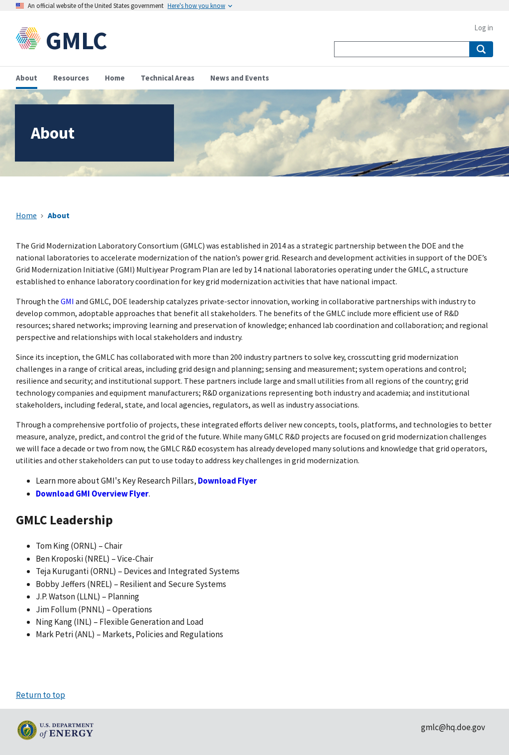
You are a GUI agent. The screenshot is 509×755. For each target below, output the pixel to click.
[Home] (31, 40)
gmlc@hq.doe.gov (453, 727)
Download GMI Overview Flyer (92, 493)
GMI (67, 301)
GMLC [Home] (76, 40)
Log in (483, 27)
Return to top (40, 694)
